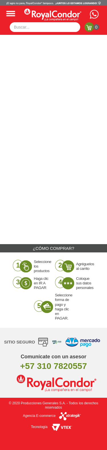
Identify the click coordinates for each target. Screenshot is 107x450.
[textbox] (45, 27)
